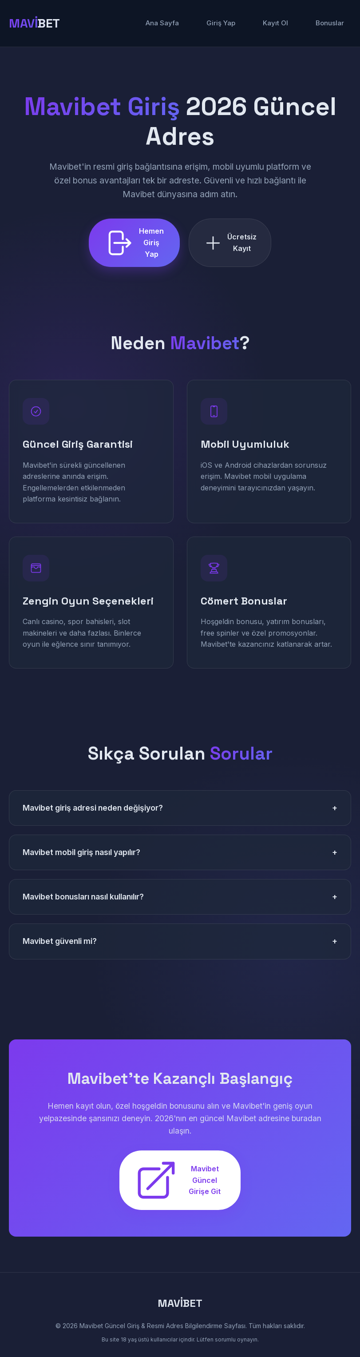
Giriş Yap (220, 23)
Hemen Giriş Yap (133, 242)
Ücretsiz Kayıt (230, 242)
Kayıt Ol (275, 23)
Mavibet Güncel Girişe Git (177, 1180)
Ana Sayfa (162, 23)
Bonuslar (330, 23)
